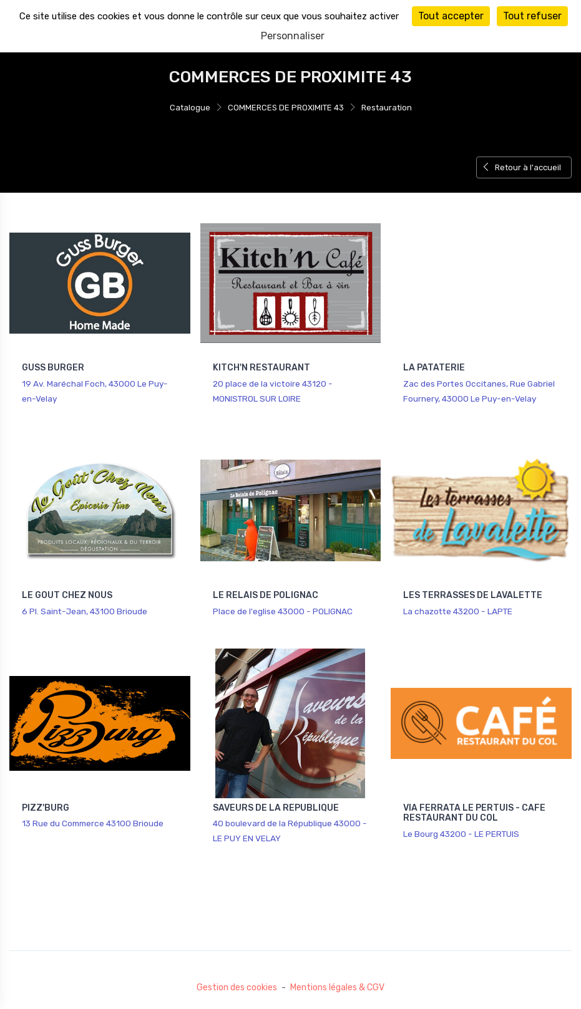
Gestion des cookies (237, 987)
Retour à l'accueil (521, 167)
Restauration (386, 107)
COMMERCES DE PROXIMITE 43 (286, 107)
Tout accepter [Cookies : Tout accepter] (451, 16)
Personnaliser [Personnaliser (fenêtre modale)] (293, 36)
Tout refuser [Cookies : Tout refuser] (532, 16)
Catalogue (190, 107)
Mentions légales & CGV (337, 987)
